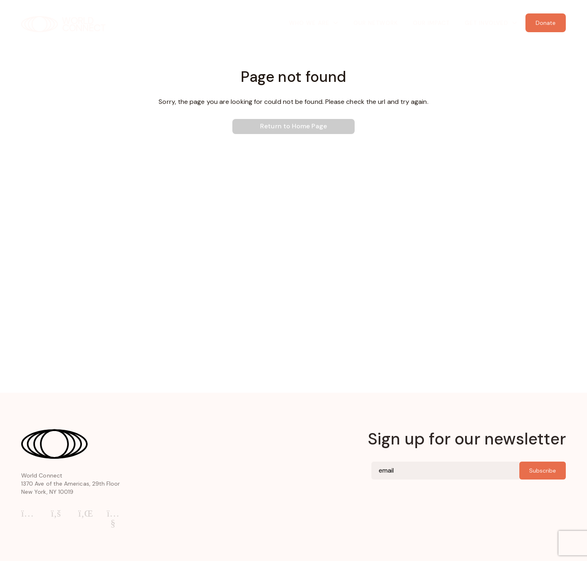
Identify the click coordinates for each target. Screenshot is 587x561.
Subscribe (542, 470)
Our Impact (431, 22)
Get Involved (486, 22)
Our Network (375, 22)
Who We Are (309, 22)
